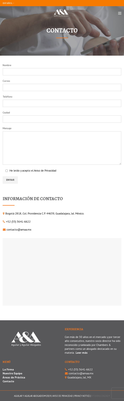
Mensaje (7, 128)
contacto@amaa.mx (19, 229)
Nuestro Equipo (12, 373)
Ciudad (6, 112)
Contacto (8, 381)
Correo (6, 80)
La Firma (8, 369)
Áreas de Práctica (14, 377)
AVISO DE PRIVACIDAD (62, 395)
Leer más (82, 352)
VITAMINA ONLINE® (100, 395)
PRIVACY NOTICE (82, 395)
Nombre (7, 65)
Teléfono (7, 96)
